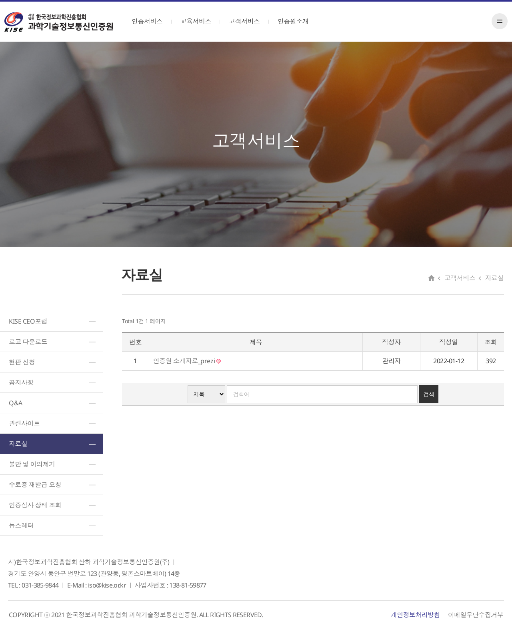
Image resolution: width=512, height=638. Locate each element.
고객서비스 (248, 21)
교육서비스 (199, 21)
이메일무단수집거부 (475, 615)
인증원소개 (296, 21)
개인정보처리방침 (415, 615)
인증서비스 (150, 21)
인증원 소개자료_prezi (187, 360)
